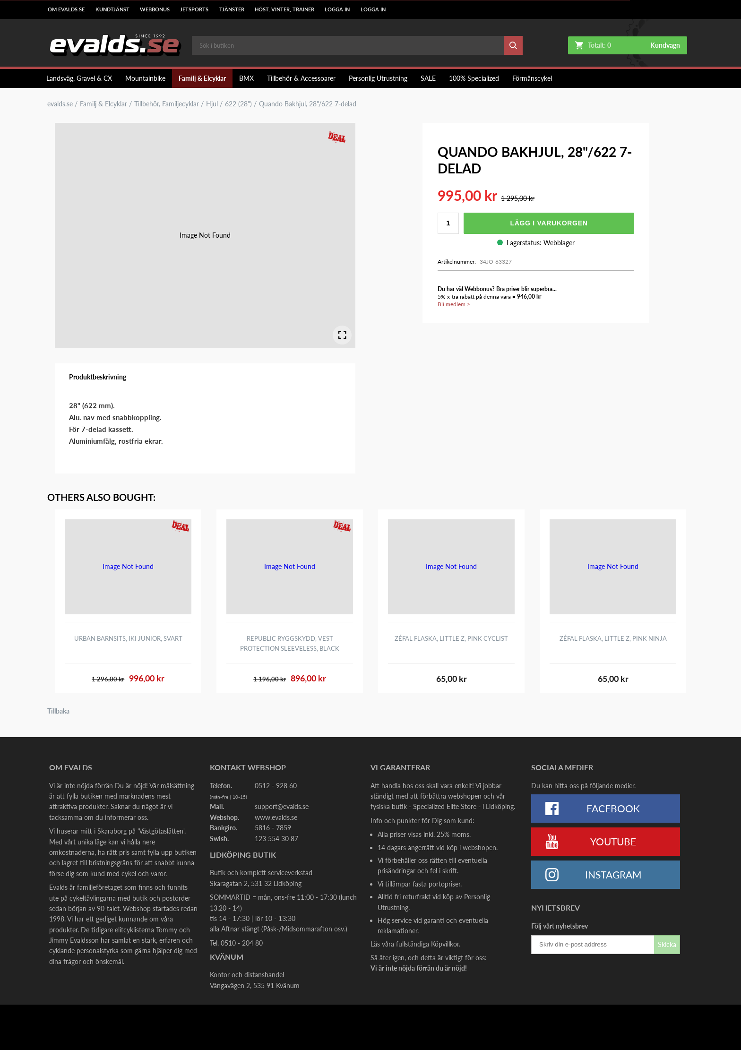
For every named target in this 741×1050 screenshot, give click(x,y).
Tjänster (231, 9)
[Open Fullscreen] (342, 335)
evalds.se (60, 104)
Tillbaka (58, 711)
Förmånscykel (532, 78)
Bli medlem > (454, 304)
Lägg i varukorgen (548, 223)
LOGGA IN (337, 9)
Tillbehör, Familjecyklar (166, 104)
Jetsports (194, 9)
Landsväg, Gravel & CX (79, 78)
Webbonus (155, 9)
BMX (246, 78)
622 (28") (238, 104)
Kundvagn (665, 45)
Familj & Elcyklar (202, 78)
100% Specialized (474, 78)
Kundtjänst (112, 9)
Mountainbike (145, 78)
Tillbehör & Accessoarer (301, 78)
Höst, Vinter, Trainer (284, 9)
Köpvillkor (445, 944)
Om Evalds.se (66, 9)
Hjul (212, 104)
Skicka (667, 944)
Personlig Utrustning (378, 78)
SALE (428, 78)
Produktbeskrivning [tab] (97, 377)
